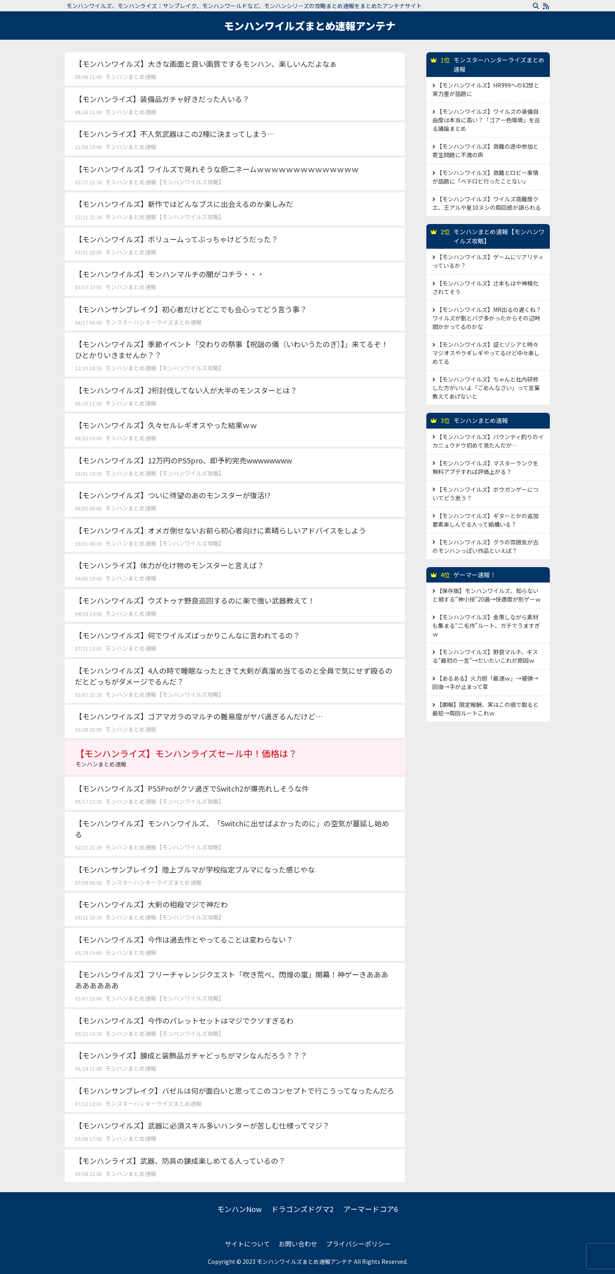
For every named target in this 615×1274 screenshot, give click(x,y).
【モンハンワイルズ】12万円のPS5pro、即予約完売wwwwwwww (183, 460)
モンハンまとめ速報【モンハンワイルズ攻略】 (164, 182)
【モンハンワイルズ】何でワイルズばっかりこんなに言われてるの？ (187, 635)
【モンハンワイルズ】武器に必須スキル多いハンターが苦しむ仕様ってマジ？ (202, 1125)
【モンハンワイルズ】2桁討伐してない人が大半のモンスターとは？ (186, 390)
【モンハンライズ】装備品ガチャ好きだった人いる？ (162, 99)
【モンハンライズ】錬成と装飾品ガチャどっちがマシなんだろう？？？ (191, 1055)
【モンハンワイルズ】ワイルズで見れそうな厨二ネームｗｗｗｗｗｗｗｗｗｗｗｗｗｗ (217, 169)
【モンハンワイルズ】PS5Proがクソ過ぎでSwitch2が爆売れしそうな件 (192, 788)
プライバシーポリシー (358, 1243)
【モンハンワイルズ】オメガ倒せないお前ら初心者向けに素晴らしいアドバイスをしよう (220, 530)
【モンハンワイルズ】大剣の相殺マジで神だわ (151, 904)
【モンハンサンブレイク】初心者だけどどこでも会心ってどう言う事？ (191, 309)
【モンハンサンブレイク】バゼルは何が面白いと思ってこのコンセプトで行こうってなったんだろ (234, 1090)
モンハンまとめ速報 (130, 77)
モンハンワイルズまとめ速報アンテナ (310, 25)
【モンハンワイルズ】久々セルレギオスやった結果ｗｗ (166, 425)
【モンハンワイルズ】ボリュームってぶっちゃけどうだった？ (176, 239)
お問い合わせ (298, 1243)
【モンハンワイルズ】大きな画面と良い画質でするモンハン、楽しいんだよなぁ (206, 63)
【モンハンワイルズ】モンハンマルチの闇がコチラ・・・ (169, 274)
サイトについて (247, 1243)
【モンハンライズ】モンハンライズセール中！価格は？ (234, 757)
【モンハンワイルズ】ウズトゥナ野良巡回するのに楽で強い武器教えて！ (195, 600)
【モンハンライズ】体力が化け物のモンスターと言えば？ (169, 565)
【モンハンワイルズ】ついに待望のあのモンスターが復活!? (172, 495)
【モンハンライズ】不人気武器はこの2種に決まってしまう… (175, 133)
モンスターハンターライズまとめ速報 (153, 322)
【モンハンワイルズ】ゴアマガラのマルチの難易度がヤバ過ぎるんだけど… (199, 716)
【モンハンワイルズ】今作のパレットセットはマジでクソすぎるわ (184, 1020)
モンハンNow (239, 1209)
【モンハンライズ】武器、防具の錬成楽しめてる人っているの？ (180, 1160)
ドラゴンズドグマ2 (302, 1209)
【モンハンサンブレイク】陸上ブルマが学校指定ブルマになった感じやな (195, 869)
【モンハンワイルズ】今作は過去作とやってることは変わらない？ (184, 939)
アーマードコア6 (370, 1209)
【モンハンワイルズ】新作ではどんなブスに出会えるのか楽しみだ (184, 203)
